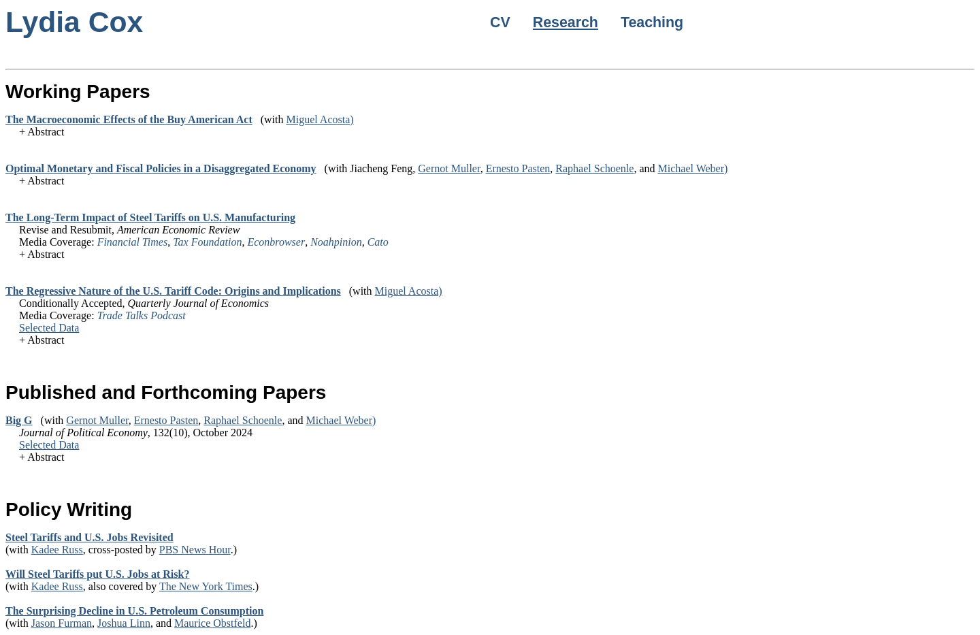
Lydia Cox (74, 21)
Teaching (652, 22)
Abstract (45, 131)
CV (500, 22)
